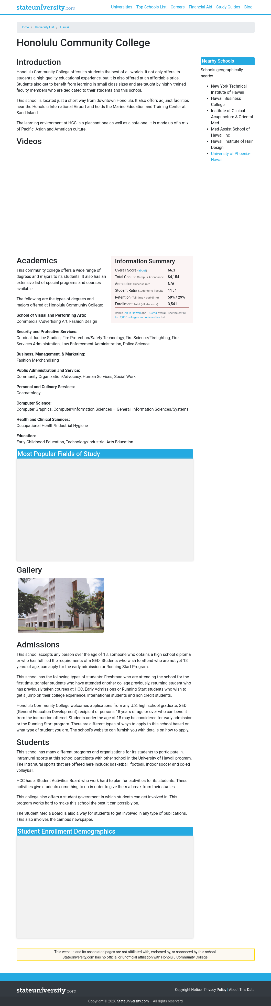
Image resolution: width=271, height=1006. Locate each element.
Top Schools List (151, 7)
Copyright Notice (188, 990)
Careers (178, 7)
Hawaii (64, 27)
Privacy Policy (215, 990)
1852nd (152, 313)
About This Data (242, 990)
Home (25, 27)
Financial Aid (200, 7)
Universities (121, 7)
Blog (248, 7)
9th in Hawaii (132, 313)
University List (44, 27)
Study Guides (228, 7)
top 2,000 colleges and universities (137, 317)
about (142, 270)
